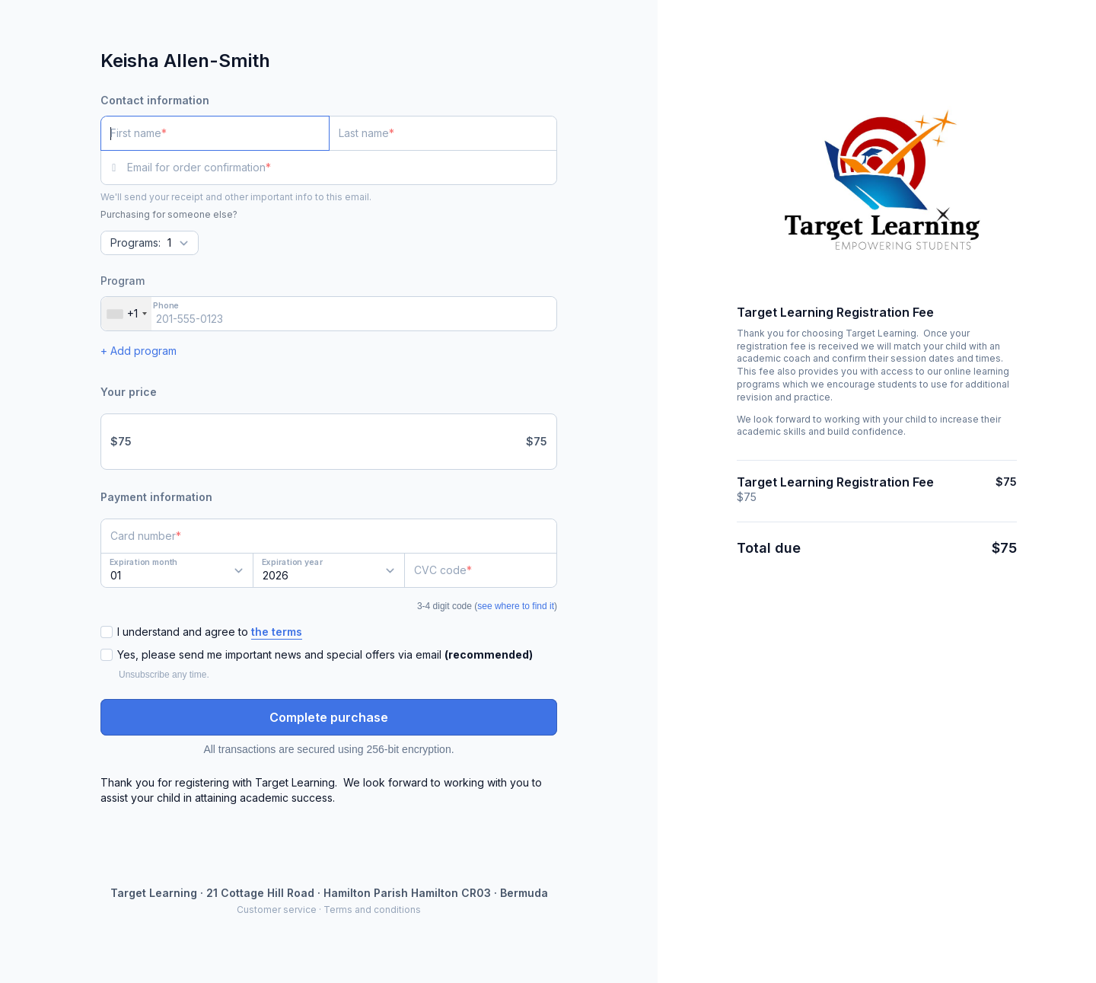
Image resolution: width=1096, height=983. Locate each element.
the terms (276, 631)
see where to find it (515, 606)
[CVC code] (480, 570)
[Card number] (328, 536)
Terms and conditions (372, 909)
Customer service (277, 909)
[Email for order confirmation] (342, 167)
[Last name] (443, 133)
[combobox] (126, 313)
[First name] (215, 133)
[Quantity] (149, 242)
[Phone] (328, 313)
